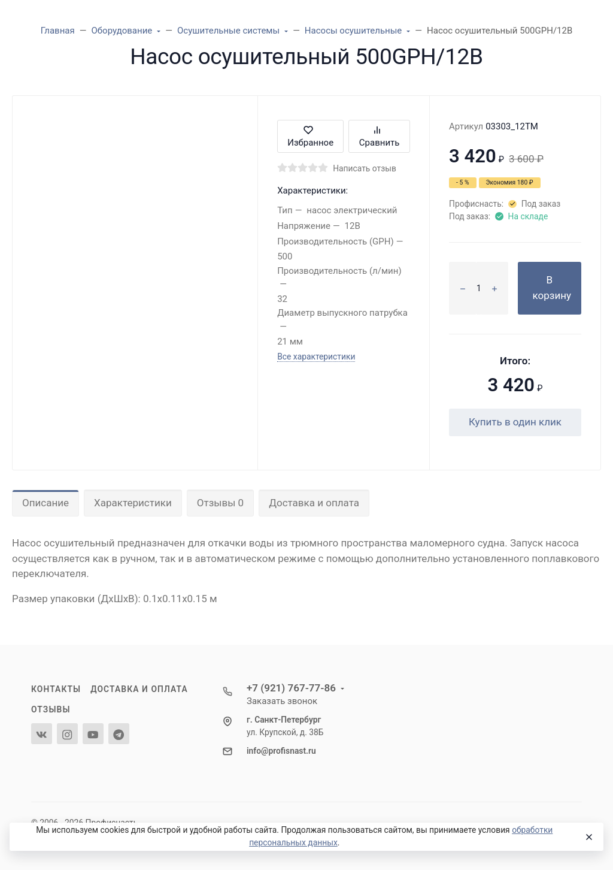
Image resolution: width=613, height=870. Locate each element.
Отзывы (51, 709)
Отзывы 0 (220, 503)
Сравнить (379, 136)
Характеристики (133, 503)
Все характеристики (316, 356)
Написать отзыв (364, 168)
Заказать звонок (282, 701)
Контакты (56, 689)
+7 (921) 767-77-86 (291, 688)
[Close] (588, 837)
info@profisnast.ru (281, 751)
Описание (45, 503)
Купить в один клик (515, 422)
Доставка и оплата (314, 503)
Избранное (310, 136)
